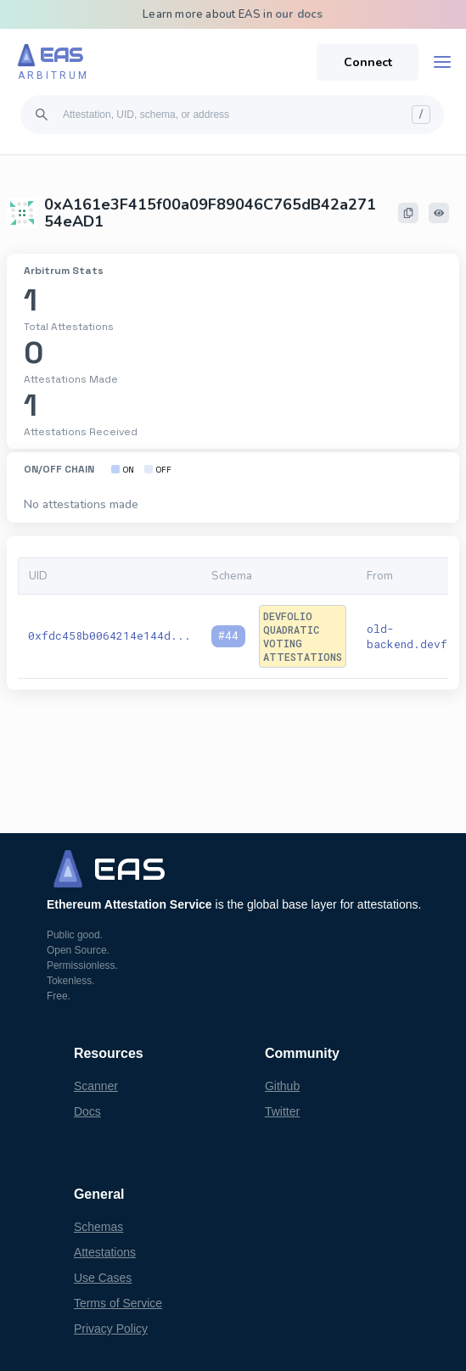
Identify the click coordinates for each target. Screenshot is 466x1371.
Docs (87, 1111)
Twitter (282, 1111)
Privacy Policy (111, 1328)
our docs (299, 14)
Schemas (98, 1227)
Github (282, 1086)
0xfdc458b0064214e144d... (109, 635)
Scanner (96, 1086)
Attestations (105, 1252)
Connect (368, 62)
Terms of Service (118, 1303)
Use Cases (103, 1277)
